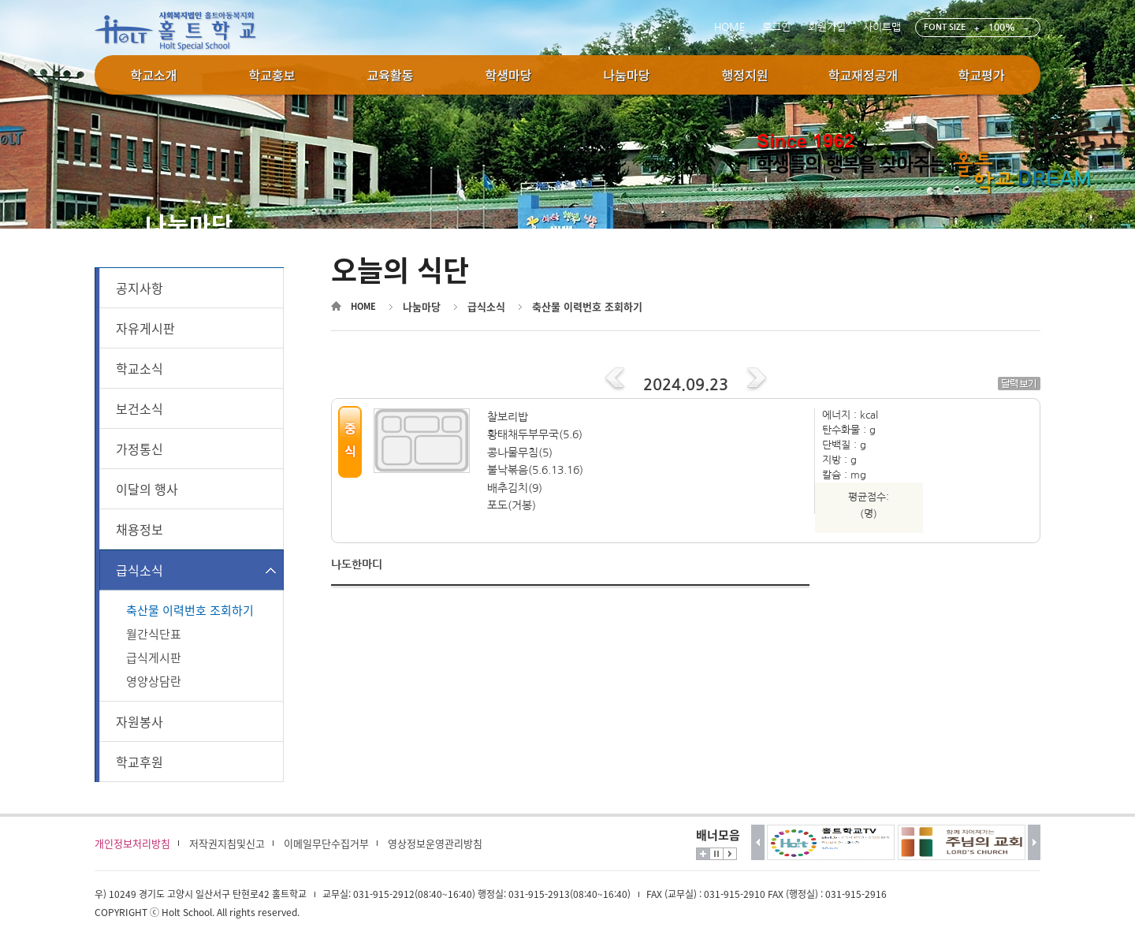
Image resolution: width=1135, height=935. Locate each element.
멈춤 (716, 853)
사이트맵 (882, 27)
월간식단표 (153, 634)
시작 (730, 853)
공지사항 (139, 287)
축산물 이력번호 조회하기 (190, 610)
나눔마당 (422, 306)
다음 (1034, 842)
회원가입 (827, 27)
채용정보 (139, 529)
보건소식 (139, 408)
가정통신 (139, 448)
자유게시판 (145, 327)
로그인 (776, 27)
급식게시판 (153, 657)
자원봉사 (139, 721)
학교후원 (139, 761)
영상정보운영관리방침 (435, 843)
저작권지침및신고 (227, 843)
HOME (729, 27)
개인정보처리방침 (132, 843)
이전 (758, 842)
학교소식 (139, 368)
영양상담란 (153, 681)
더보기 (703, 853)
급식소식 (139, 570)
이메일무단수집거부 (326, 843)
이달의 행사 (147, 488)
